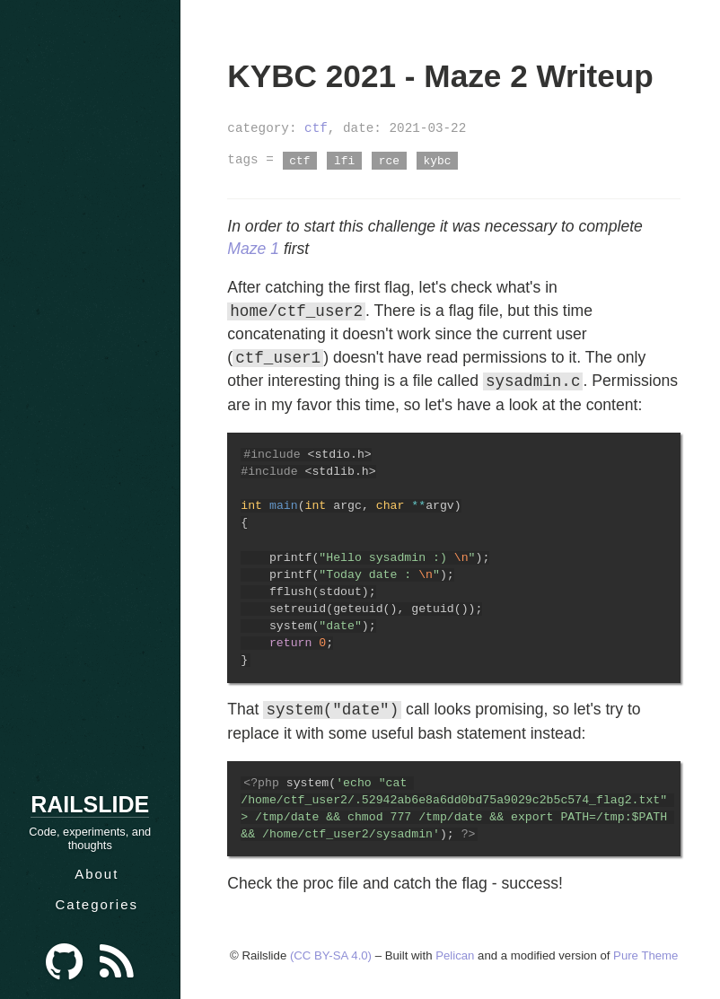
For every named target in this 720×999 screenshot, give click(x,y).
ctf (316, 127)
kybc (438, 160)
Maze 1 (253, 249)
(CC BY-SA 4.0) (331, 955)
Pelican (454, 955)
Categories (96, 904)
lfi (344, 160)
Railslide (90, 804)
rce (389, 160)
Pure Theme (645, 955)
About (97, 873)
